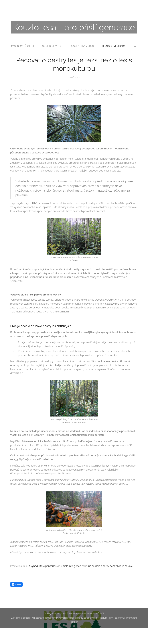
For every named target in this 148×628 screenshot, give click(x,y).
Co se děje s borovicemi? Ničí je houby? (110, 566)
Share (16, 584)
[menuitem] (53, 46)
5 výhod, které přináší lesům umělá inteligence (55, 566)
